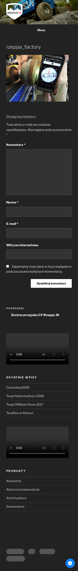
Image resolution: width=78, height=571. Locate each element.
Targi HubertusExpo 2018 (25, 396)
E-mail (12, 224)
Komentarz (15, 145)
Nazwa (12, 202)
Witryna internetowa (22, 245)
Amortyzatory (16, 498)
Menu (39, 30)
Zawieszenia (15, 506)
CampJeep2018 (17, 387)
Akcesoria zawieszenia (22, 489)
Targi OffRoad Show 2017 (24, 404)
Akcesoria (13, 481)
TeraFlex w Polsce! (19, 413)
